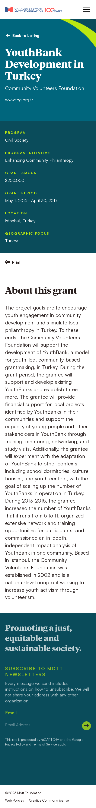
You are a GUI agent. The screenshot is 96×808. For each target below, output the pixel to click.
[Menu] (86, 9)
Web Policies (14, 800)
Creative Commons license (49, 800)
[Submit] (86, 725)
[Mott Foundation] (33, 9)
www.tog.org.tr (19, 99)
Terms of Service (44, 744)
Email (11, 712)
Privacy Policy (15, 744)
